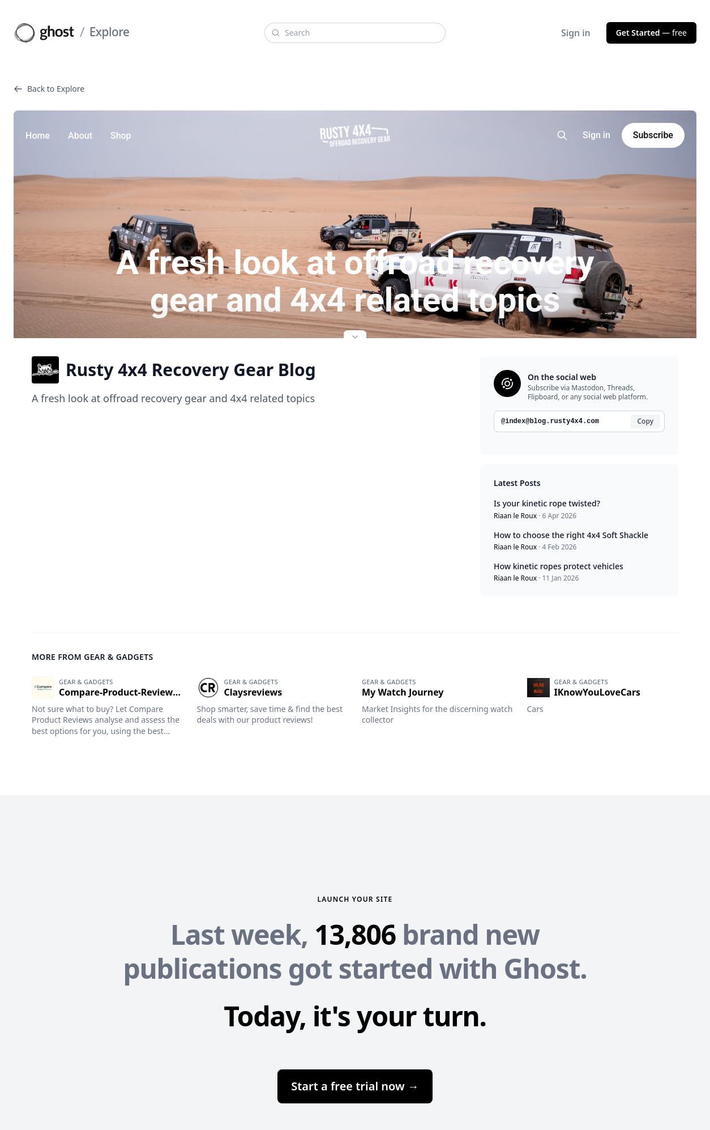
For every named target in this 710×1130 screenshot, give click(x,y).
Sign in (576, 33)
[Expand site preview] (355, 338)
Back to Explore (49, 88)
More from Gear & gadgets (92, 656)
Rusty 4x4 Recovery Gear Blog (174, 369)
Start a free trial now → (355, 1086)
